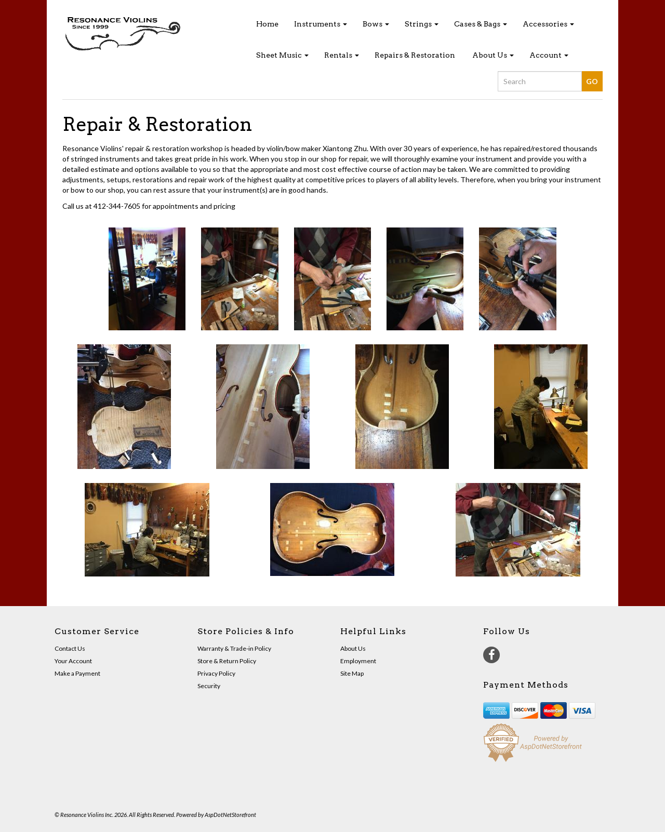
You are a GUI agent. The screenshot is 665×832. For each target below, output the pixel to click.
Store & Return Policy (226, 661)
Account (548, 55)
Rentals (341, 55)
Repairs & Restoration (415, 55)
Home (267, 24)
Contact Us (70, 648)
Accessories (548, 24)
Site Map (352, 673)
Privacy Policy (216, 673)
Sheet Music (282, 55)
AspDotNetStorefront (230, 814)
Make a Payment (77, 673)
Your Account (73, 661)
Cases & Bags (480, 24)
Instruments (320, 24)
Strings (421, 24)
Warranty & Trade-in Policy (234, 648)
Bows (376, 24)
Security (208, 686)
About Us (493, 55)
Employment (358, 661)
